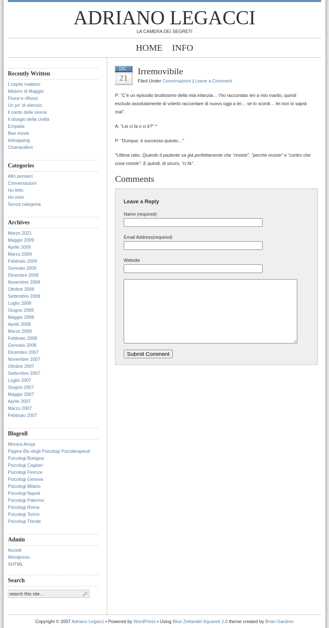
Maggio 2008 (21, 317)
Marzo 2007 (20, 408)
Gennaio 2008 (22, 345)
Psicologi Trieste (24, 521)
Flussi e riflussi (23, 98)
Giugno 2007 (21, 387)
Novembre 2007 (24, 359)
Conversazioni (22, 183)
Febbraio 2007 (22, 415)
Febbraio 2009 (22, 261)
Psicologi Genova (25, 479)
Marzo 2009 (20, 254)
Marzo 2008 (20, 331)
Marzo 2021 (20, 233)
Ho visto (16, 197)
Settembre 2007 (24, 373)
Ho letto (16, 190)
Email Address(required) (148, 237)
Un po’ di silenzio (25, 105)
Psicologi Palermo (26, 500)
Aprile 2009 (19, 247)
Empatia (16, 126)
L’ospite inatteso (24, 84)
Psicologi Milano (24, 486)
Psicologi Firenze (25, 472)
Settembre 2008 (24, 296)
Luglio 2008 (19, 303)
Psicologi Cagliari (25, 465)
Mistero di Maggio (26, 91)
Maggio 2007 (21, 394)
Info (182, 47)
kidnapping (19, 140)
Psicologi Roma (23, 507)
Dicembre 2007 (23, 352)
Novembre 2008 (24, 282)
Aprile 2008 (19, 324)
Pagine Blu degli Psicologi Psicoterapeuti (49, 451)
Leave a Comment (213, 80)
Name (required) (140, 214)
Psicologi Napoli (24, 493)
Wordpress (19, 557)
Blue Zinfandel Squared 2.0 (200, 621)
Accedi (14, 550)
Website (132, 260)
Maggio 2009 (21, 240)
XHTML (15, 564)
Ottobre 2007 (21, 366)
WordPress (145, 621)
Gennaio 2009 (22, 268)
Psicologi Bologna (26, 458)
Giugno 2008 (21, 310)
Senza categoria (24, 204)
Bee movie (18, 133)
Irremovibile (160, 71)
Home (149, 47)
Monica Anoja (21, 444)
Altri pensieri (20, 176)
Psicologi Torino (24, 514)
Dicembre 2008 (23, 275)
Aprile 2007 (19, 401)
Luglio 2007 (19, 380)
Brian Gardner (279, 621)
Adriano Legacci (164, 17)
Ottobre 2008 (21, 289)
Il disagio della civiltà (28, 119)
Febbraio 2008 (22, 338)
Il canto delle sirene (27, 112)
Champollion (20, 147)
